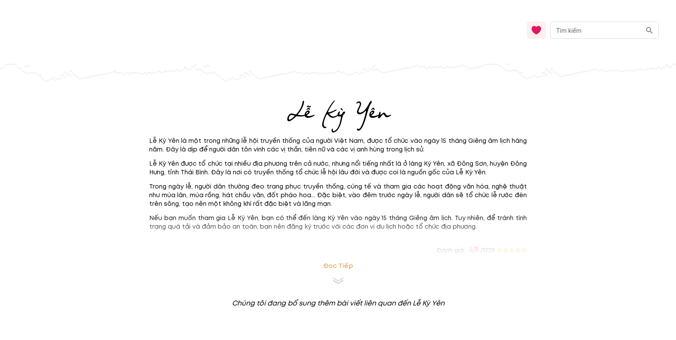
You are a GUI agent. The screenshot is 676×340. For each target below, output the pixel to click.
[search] (649, 30)
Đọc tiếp (338, 266)
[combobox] (604, 30)
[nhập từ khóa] (595, 30)
